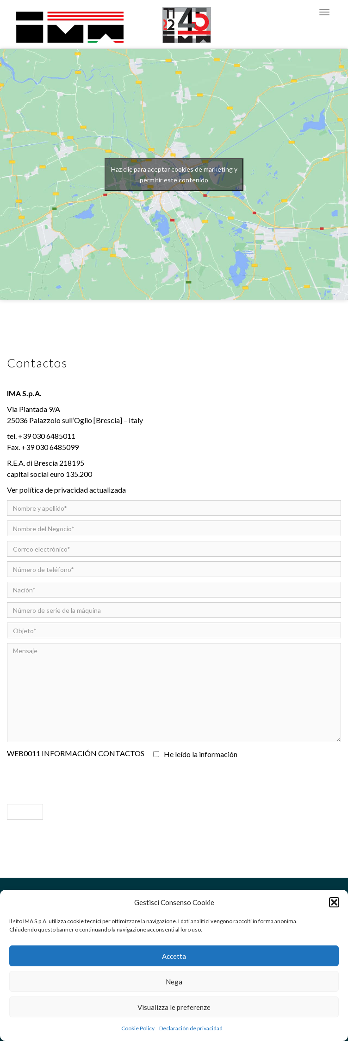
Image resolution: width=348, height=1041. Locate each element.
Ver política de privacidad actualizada (66, 489)
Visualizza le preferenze (174, 1007)
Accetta (174, 956)
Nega (174, 981)
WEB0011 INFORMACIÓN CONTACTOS (75, 753)
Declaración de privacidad (191, 1028)
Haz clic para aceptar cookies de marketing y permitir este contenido (174, 174)
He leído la (196, 754)
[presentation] (77, 779)
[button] (334, 902)
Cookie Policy (138, 1028)
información (218, 754)
